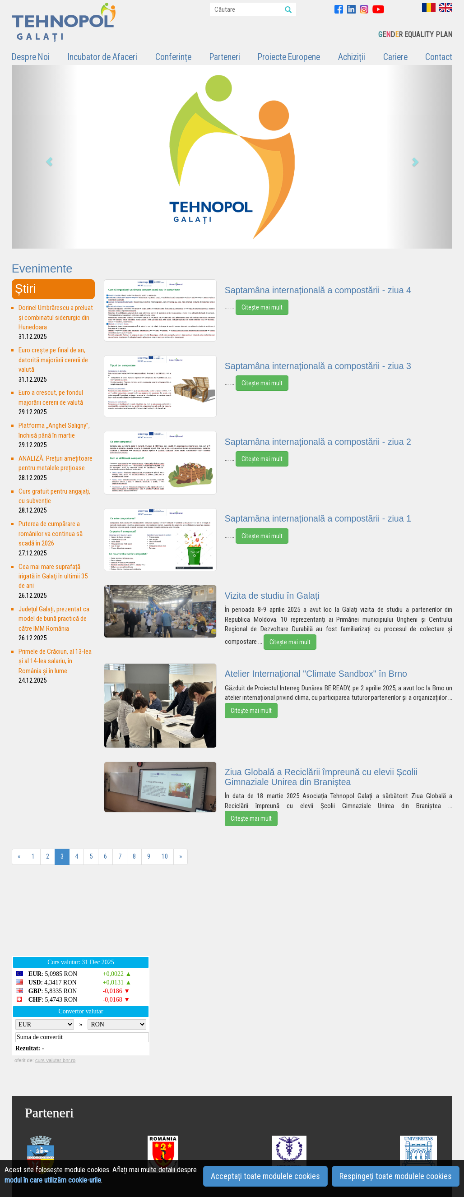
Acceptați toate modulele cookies (265, 1176)
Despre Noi (31, 57)
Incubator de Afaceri (102, 57)
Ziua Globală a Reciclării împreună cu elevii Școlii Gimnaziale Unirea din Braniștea (321, 776)
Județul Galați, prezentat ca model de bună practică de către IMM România (54, 619)
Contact (438, 57)
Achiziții (351, 57)
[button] (45, 157)
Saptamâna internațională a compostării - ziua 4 (318, 290)
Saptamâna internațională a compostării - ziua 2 (318, 442)
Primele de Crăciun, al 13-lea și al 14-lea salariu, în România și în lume (55, 661)
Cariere (395, 57)
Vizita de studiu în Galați (272, 596)
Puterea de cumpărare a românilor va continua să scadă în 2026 (51, 533)
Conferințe (173, 57)
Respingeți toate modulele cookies (395, 1176)
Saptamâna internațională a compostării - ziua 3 (318, 366)
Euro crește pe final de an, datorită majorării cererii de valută (53, 360)
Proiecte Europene (289, 57)
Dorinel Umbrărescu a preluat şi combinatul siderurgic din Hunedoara (56, 317)
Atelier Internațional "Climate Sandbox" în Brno (316, 674)
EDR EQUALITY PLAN (415, 34)
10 (165, 856)
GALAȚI (228, 915)
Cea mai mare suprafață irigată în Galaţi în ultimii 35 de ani (53, 576)
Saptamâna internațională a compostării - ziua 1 (318, 518)
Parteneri (224, 57)
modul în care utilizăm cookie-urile (53, 1180)
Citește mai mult (262, 307)
